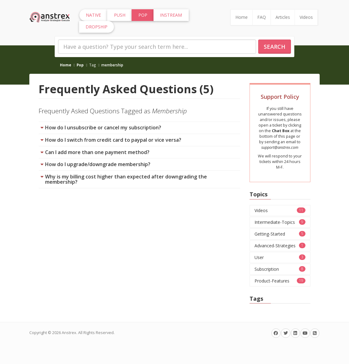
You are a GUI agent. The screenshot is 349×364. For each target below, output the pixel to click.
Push (119, 15)
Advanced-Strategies (280, 246)
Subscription (280, 269)
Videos (306, 17)
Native (93, 15)
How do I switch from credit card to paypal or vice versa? (113, 139)
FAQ (261, 17)
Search (274, 46)
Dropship (96, 27)
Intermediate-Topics (280, 222)
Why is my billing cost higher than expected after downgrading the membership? (126, 179)
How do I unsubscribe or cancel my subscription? (103, 127)
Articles (282, 17)
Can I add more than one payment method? (97, 152)
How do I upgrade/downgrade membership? (97, 164)
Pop (80, 64)
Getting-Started (280, 234)
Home (241, 17)
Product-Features (280, 281)
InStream (171, 15)
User (280, 257)
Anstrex (69, 332)
